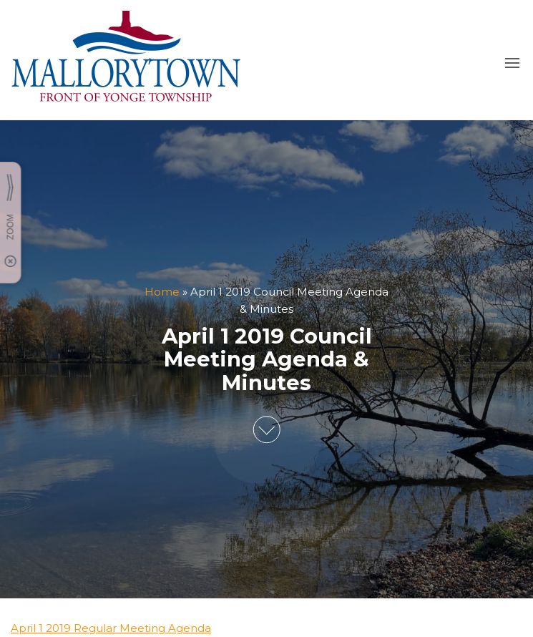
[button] (512, 63)
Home (162, 291)
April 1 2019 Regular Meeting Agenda (111, 628)
